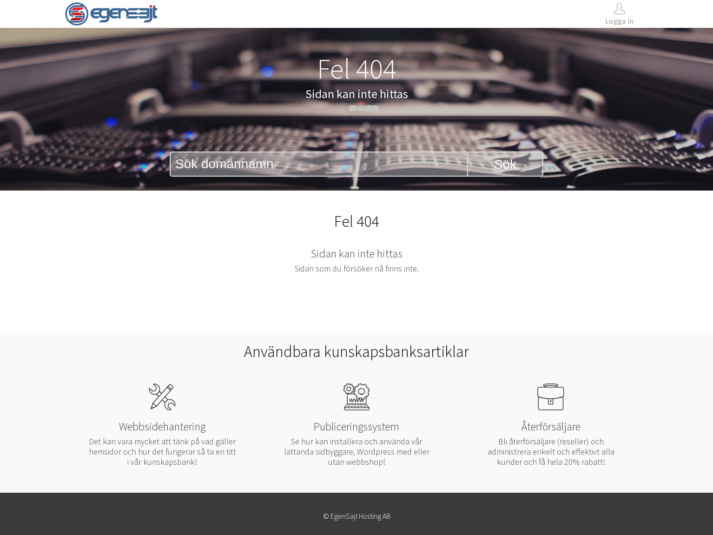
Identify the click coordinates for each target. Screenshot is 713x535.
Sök (505, 164)
